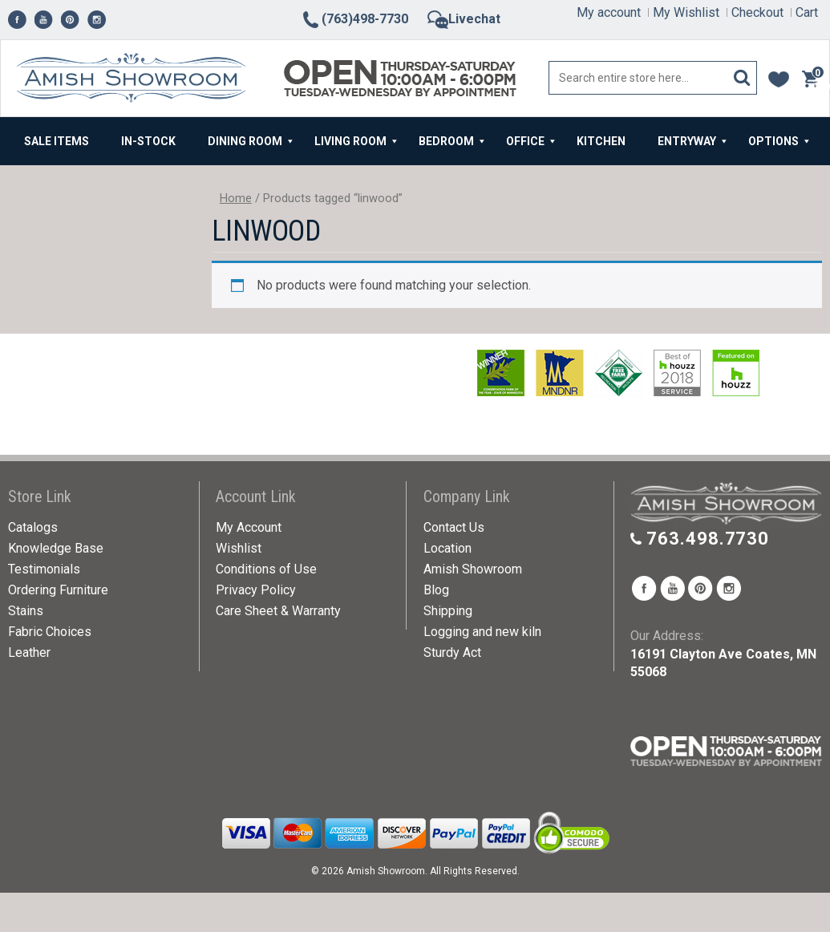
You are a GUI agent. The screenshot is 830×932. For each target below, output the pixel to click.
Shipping (447, 610)
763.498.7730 (707, 539)
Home (236, 198)
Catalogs (33, 527)
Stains (25, 610)
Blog (436, 590)
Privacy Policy (256, 590)
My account (609, 12)
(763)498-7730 (354, 18)
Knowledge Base (55, 548)
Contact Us (453, 527)
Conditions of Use (266, 569)
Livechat (463, 18)
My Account (248, 527)
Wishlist (238, 548)
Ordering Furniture (58, 590)
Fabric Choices (49, 631)
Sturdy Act (452, 652)
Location (447, 548)
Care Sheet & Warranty (278, 610)
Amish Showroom (472, 569)
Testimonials (44, 569)
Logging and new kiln (482, 631)
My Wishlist (686, 12)
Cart (807, 12)
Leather (29, 652)
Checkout (757, 12)
